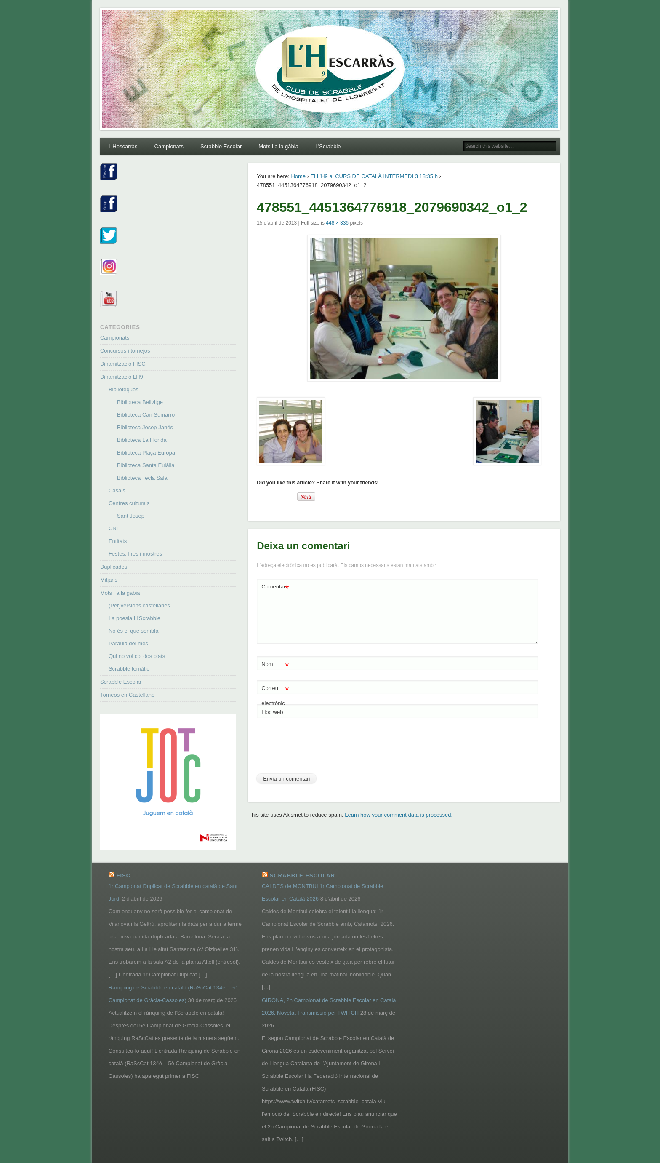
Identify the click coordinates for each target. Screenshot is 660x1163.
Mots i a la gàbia (278, 146)
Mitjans (108, 580)
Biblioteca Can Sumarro (146, 415)
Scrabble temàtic (129, 669)
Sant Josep (130, 516)
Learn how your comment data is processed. (398, 815)
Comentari (275, 587)
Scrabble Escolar (221, 146)
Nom (275, 664)
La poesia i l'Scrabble (134, 618)
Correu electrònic (275, 693)
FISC (123, 875)
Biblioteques (123, 389)
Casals (117, 490)
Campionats (169, 146)
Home (298, 176)
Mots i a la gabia (120, 593)
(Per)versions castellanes (139, 605)
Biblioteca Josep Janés (145, 427)
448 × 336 (337, 223)
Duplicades (113, 567)
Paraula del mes (128, 643)
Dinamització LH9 (121, 377)
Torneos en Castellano (127, 695)
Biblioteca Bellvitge (140, 402)
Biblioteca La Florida (142, 440)
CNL (114, 528)
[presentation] (321, 749)
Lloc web (272, 712)
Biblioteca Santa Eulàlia (146, 465)
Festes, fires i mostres (135, 554)
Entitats (118, 541)
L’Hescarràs (123, 146)
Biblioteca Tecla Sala (142, 478)
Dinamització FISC (123, 364)
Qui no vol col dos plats (137, 656)
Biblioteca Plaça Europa (146, 452)
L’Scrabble (328, 146)
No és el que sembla (134, 631)
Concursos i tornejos (125, 351)
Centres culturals (129, 503)
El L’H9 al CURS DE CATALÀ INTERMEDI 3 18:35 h (374, 176)
